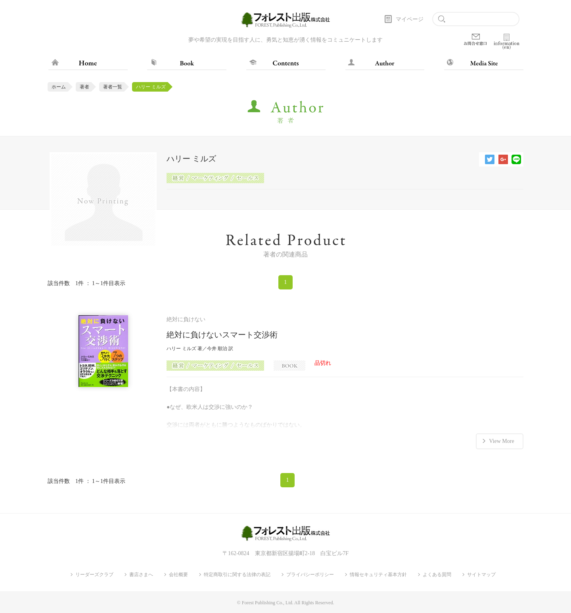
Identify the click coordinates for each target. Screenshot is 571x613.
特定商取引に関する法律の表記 (237, 574)
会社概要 (178, 574)
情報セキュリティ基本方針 (378, 574)
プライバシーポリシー (310, 574)
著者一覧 (112, 87)
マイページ (409, 19)
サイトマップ (481, 574)
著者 (84, 87)
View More (501, 441)
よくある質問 (437, 574)
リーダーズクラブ (94, 574)
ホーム (59, 87)
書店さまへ (141, 574)
